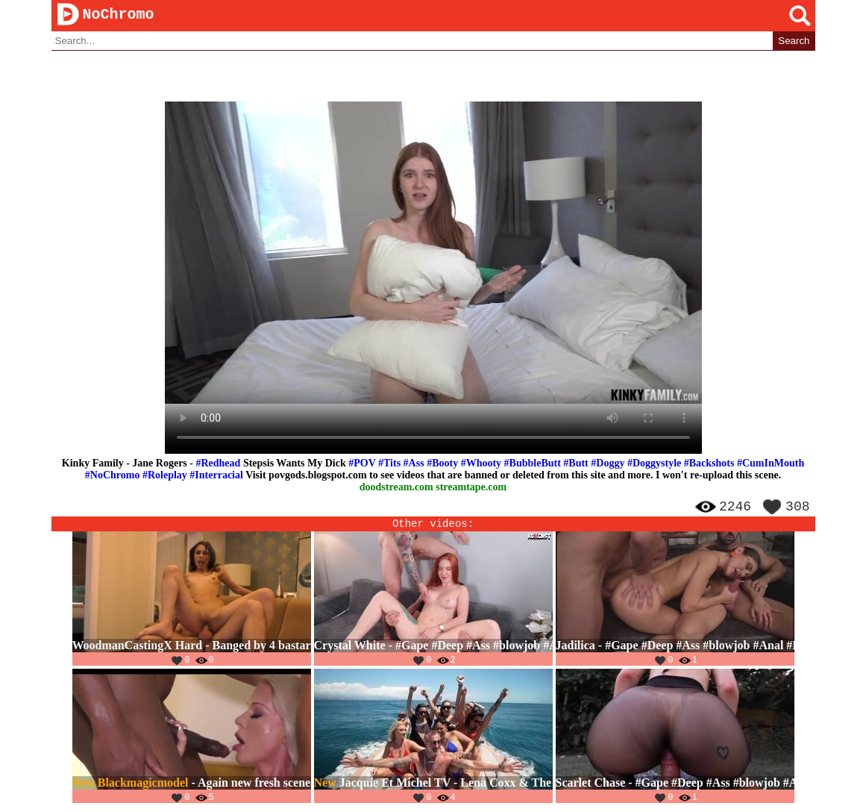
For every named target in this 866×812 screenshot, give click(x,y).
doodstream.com (396, 487)
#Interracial (216, 475)
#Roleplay (164, 475)
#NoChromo (112, 475)
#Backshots (709, 463)
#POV (361, 463)
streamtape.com (471, 487)
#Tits (389, 463)
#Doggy (607, 463)
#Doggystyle (654, 463)
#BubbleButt (532, 463)
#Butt (575, 463)
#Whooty (481, 463)
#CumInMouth (770, 463)
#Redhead (217, 463)
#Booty (442, 463)
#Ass (414, 463)
